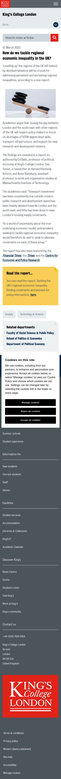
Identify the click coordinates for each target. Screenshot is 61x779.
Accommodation (24, 524)
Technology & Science (32, 314)
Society (9, 314)
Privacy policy (21, 741)
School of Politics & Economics (24, 338)
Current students (25, 475)
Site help (19, 757)
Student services (24, 516)
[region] (30, 389)
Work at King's (23, 604)
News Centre (22, 573)
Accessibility (21, 765)
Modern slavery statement (28, 749)
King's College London (19, 14)
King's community (25, 612)
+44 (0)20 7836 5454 (14, 636)
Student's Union (24, 589)
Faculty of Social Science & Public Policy (30, 333)
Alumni (19, 491)
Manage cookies (23, 773)
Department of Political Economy (26, 344)
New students (23, 467)
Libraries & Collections (28, 532)
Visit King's (21, 597)
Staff (18, 483)
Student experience (26, 442)
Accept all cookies (30, 420)
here (33, 295)
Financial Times (12, 255)
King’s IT (20, 540)
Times (30, 255)
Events (19, 581)
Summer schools (24, 434)
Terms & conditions (24, 733)
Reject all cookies (30, 411)
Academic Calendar (26, 548)
